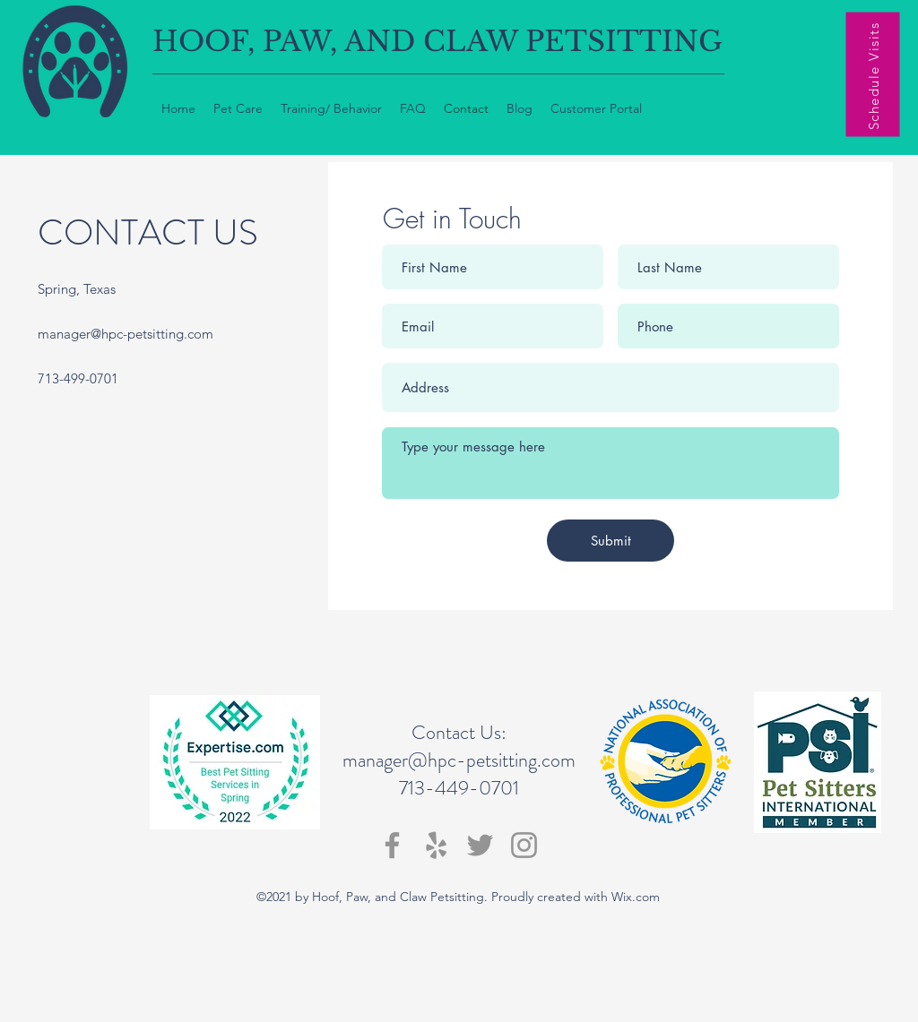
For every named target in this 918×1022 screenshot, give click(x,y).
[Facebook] (392, 845)
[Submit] (610, 541)
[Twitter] (480, 845)
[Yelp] (436, 845)
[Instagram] (524, 845)
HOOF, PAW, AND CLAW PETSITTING (437, 41)
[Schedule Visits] (873, 75)
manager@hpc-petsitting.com (125, 333)
